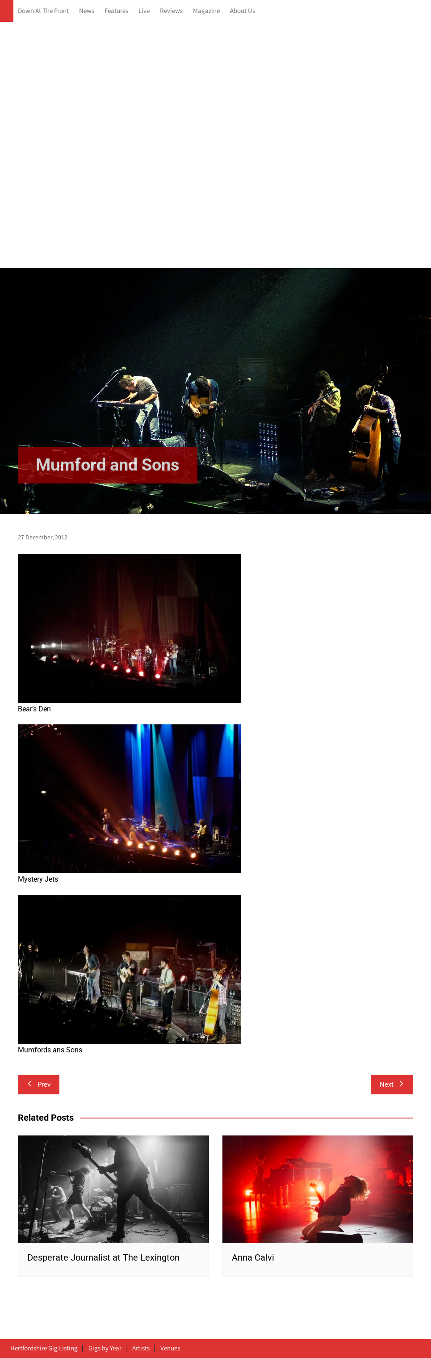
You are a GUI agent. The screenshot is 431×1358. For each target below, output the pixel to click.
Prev (38, 1085)
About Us (242, 11)
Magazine (206, 11)
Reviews (171, 11)
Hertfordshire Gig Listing (44, 1348)
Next (392, 1085)
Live (144, 11)
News (86, 11)
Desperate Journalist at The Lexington (103, 1257)
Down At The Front (43, 11)
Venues (170, 1348)
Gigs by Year (104, 1348)
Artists (141, 1348)
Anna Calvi (253, 1257)
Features (116, 11)
